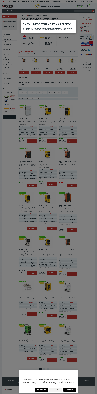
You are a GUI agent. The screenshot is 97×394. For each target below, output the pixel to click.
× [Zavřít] (74, 21)
